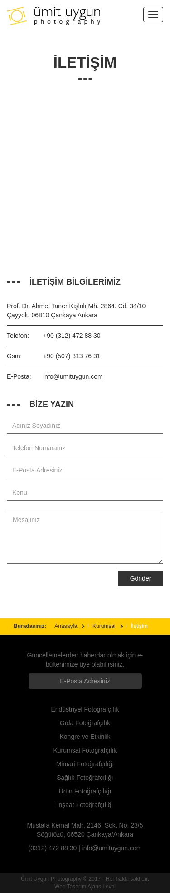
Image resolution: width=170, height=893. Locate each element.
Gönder (140, 578)
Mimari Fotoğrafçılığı (85, 764)
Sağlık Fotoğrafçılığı (85, 777)
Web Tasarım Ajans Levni (85, 886)
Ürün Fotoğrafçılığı (85, 791)
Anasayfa (65, 626)
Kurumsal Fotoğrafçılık (85, 750)
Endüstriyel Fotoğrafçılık (85, 709)
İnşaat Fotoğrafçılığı (85, 804)
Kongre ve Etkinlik (84, 736)
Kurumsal (104, 626)
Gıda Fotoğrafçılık (85, 723)
